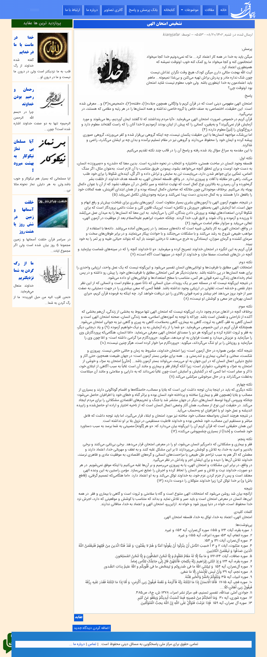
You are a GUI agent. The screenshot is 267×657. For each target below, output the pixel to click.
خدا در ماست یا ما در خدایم (24, 45)
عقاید (78, 618)
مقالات (209, 10)
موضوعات (189, 10)
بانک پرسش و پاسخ (143, 10)
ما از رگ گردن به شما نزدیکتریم (24, 270)
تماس (92, 644)
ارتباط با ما (72, 10)
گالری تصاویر (113, 10)
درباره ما (92, 10)
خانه (223, 10)
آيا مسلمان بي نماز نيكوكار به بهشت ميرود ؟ (24, 156)
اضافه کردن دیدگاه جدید (92, 628)
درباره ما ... (77, 644)
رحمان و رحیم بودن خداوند (24, 97)
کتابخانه (169, 10)
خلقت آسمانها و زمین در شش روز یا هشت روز (24, 217)
